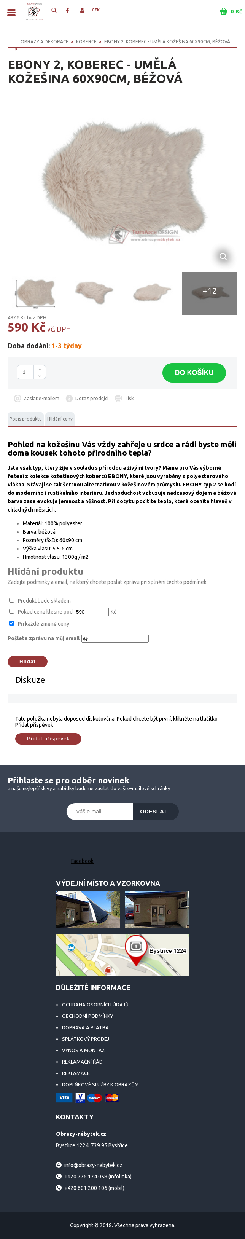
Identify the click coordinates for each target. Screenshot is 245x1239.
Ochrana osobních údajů (95, 1004)
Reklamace (76, 1073)
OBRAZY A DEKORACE (44, 41)
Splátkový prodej (85, 1038)
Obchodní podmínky (87, 1016)
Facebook (82, 861)
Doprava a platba (85, 1027)
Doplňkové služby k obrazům (100, 1084)
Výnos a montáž (83, 1050)
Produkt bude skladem (44, 601)
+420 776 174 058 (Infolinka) (98, 1177)
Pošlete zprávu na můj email (44, 638)
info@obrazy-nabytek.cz (93, 1165)
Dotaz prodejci (91, 398)
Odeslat (153, 811)
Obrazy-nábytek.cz (34, 11)
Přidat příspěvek (48, 738)
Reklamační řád (82, 1061)
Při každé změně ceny (43, 624)
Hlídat (27, 661)
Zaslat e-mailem (41, 398)
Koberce (86, 41)
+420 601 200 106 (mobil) (94, 1188)
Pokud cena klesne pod (45, 612)
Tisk (129, 398)
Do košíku (194, 372)
